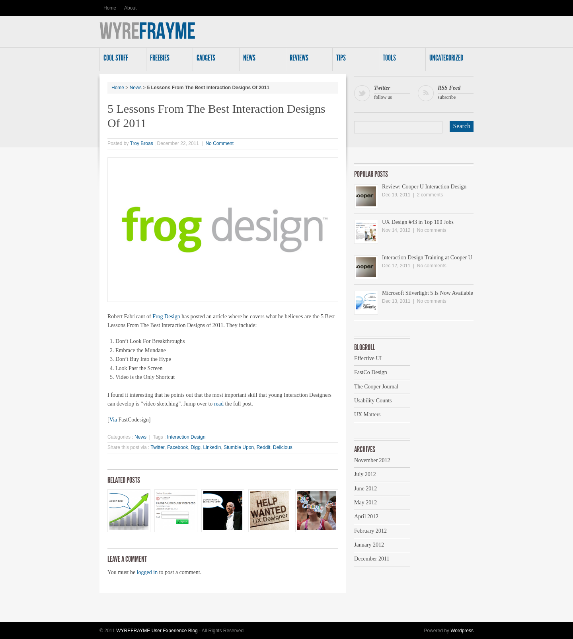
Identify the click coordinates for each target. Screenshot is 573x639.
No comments (431, 230)
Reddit (264, 447)
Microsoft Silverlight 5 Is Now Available (427, 293)
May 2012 (365, 503)
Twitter (158, 447)
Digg (196, 447)
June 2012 (365, 489)
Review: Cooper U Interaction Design (424, 187)
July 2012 (365, 474)
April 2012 (366, 516)
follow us (392, 91)
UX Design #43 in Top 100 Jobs (418, 222)
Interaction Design (186, 437)
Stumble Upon (239, 447)
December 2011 (372, 559)
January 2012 (369, 545)
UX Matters (367, 415)
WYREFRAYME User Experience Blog (157, 630)
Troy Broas (141, 143)
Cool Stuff (121, 60)
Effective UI (368, 358)
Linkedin (212, 447)
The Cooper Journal (376, 387)
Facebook (177, 447)
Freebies (168, 60)
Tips (354, 60)
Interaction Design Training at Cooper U (427, 258)
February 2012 (370, 531)
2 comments (430, 195)
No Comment (219, 143)
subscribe (456, 91)
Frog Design (166, 317)
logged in (147, 572)
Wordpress (462, 630)
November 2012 (372, 460)
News (261, 60)
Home (109, 8)
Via (114, 420)
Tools (401, 60)
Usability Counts (373, 401)
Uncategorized (447, 60)
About (130, 8)
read (219, 404)
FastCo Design (370, 372)
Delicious (282, 447)
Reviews (307, 60)
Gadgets (214, 60)
